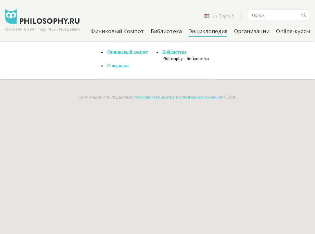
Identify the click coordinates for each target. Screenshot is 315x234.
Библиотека (166, 31)
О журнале (118, 65)
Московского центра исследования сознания (178, 97)
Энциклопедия (208, 31)
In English (223, 16)
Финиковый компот (127, 52)
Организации (252, 31)
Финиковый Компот (117, 31)
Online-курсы (293, 31)
